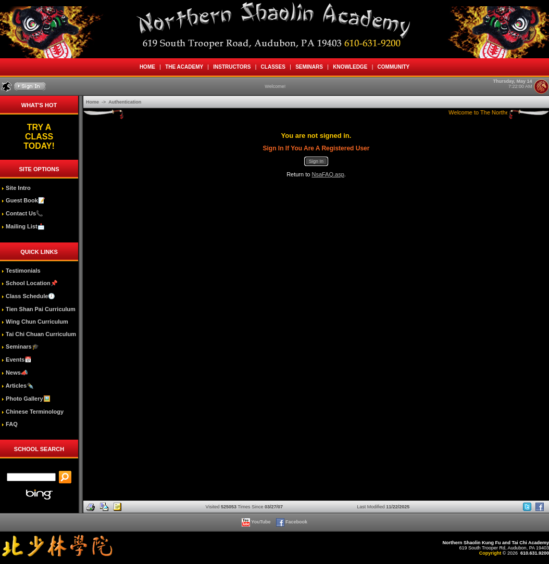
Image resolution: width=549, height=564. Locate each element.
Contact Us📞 (22, 213)
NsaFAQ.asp (327, 174)
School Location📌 (30, 283)
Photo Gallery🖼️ (26, 398)
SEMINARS (309, 67)
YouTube (257, 521)
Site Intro (16, 188)
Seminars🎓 (20, 346)
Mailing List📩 (23, 226)
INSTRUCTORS (232, 67)
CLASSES (273, 67)
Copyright (490, 553)
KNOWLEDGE (350, 67)
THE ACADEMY (184, 67)
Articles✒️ (18, 385)
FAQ (10, 424)
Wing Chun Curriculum (35, 321)
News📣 (15, 372)
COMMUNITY (394, 67)
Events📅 (17, 359)
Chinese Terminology (33, 411)
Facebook (292, 521)
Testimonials (21, 270)
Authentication (124, 102)
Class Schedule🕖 (28, 296)
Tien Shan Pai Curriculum (39, 309)
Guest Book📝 (23, 200)
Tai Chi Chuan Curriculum (39, 334)
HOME (147, 67)
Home (93, 102)
